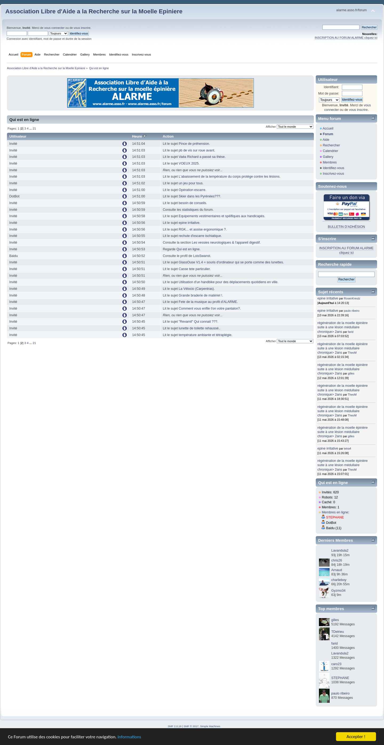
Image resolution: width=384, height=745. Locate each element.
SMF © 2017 (191, 726)
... (31, 128)
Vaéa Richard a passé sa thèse (202, 157)
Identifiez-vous (333, 168)
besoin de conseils (192, 203)
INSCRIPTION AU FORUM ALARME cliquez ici (346, 37)
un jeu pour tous (190, 183)
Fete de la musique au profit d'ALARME (208, 302)
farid (351, 331)
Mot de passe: (328, 93)
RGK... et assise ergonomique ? (202, 229)
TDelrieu (337, 632)
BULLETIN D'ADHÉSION (346, 227)
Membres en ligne (335, 512)
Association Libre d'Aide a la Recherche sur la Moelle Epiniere (93, 11)
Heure (139, 136)
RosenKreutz (352, 298)
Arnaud (336, 570)
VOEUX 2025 (189, 163)
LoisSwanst (201, 256)
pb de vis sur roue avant (196, 150)
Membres (330, 162)
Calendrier (330, 151)
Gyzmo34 (338, 590)
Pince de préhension (194, 144)
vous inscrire (82, 27)
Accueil (328, 128)
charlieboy (338, 580)
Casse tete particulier (194, 269)
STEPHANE (335, 517)
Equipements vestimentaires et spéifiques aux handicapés (221, 216)
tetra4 (347, 448)
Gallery (328, 157)
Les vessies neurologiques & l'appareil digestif (226, 242)
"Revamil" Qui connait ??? (198, 321)
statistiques (190, 210)
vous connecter (54, 27)
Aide (326, 140)
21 (34, 128)
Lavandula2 (339, 550)
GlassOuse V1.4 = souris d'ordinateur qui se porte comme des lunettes (231, 262)
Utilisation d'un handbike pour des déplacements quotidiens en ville (228, 282)
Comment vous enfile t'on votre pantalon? (209, 308)
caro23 (336, 664)
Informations (129, 737)
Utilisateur (17, 136)
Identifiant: (331, 87)
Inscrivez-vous (333, 173)
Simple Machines (210, 726)
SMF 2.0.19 (175, 726)
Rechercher (331, 145)
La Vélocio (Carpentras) (196, 289)
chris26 (336, 560)
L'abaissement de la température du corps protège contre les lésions (229, 176)
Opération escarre (192, 190)
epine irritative (189, 223)
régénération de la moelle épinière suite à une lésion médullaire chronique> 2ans (342, 327)
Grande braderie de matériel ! (200, 295)
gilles (351, 373)
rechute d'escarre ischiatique (200, 236)
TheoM (352, 352)
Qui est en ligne (188, 249)
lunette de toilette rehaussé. (199, 328)
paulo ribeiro (351, 310)
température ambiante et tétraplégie (205, 335)
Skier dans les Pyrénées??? (199, 196)
